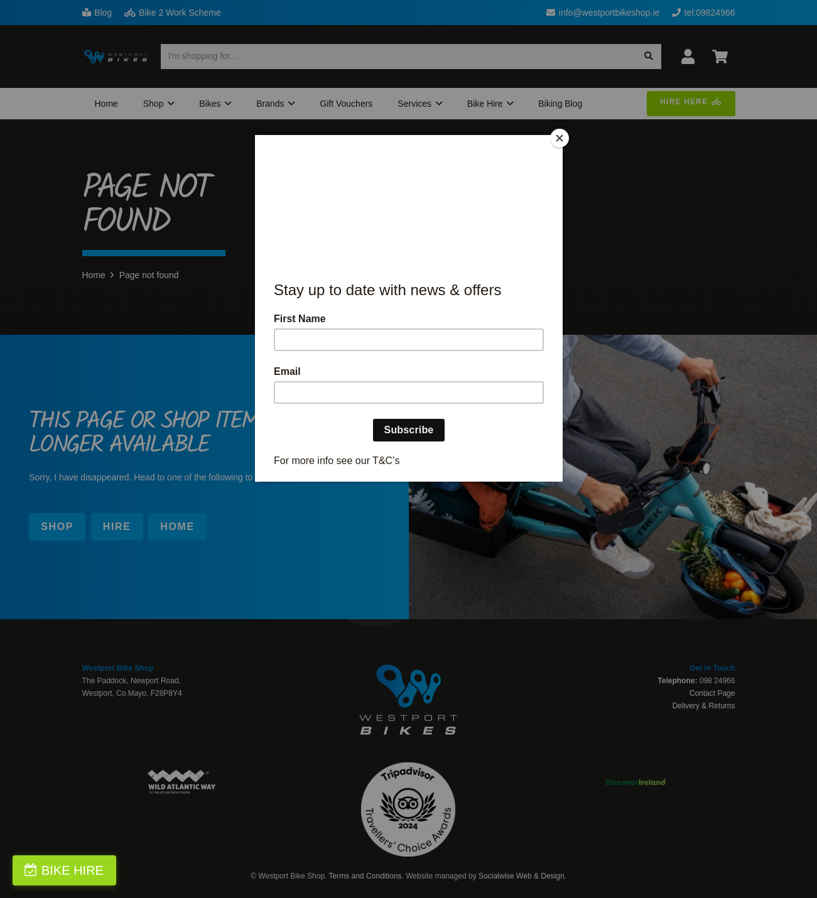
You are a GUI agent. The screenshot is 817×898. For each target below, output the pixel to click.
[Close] (559, 138)
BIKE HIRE (72, 870)
